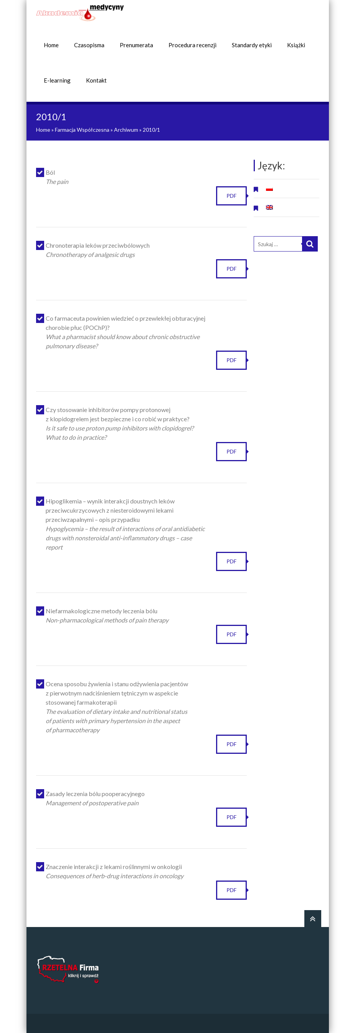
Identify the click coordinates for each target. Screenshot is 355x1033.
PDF (231, 195)
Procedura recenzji (192, 44)
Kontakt (96, 80)
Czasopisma (89, 44)
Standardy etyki (252, 44)
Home (51, 44)
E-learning (57, 80)
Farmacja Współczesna (82, 129)
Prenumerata (136, 44)
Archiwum (126, 129)
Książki (296, 44)
